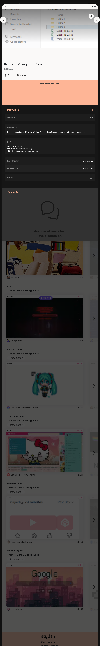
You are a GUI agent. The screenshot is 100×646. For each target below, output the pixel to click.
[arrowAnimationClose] (3, 20)
